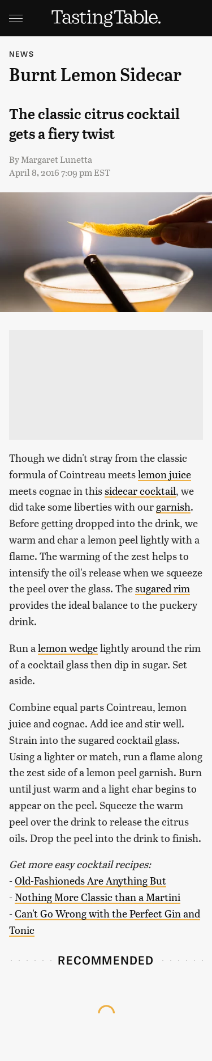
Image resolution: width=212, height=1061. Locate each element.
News (21, 53)
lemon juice (164, 474)
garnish (173, 506)
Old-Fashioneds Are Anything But (90, 880)
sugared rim (162, 588)
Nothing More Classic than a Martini (97, 897)
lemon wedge (68, 648)
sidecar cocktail (140, 490)
